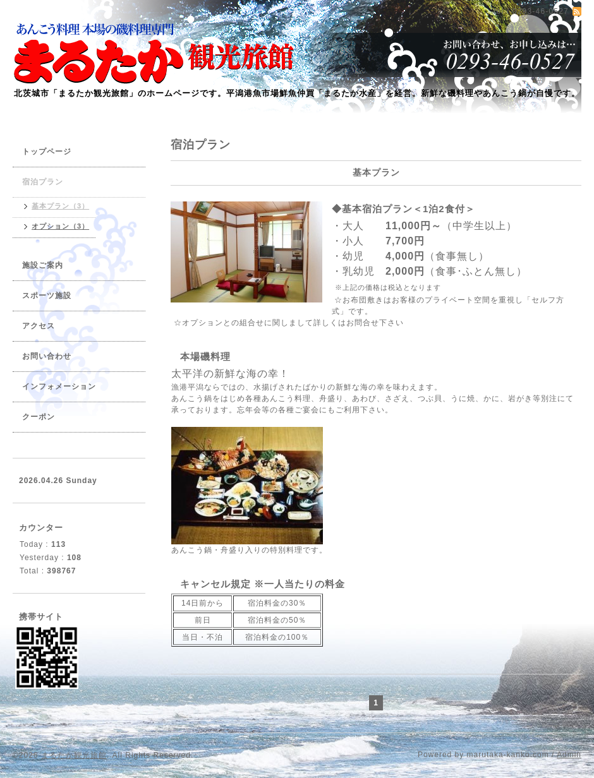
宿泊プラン (42, 181)
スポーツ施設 (46, 295)
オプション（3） (60, 226)
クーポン (38, 416)
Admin (569, 754)
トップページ (46, 151)
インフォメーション (59, 386)
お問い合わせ (46, 356)
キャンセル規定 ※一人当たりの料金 (262, 583)
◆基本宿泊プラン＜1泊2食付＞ (403, 208)
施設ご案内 (42, 265)
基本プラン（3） (60, 206)
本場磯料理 (205, 356)
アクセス (38, 325)
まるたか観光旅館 (74, 755)
